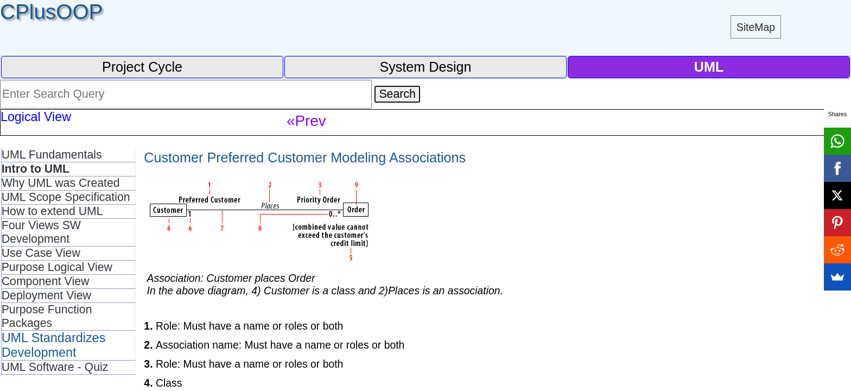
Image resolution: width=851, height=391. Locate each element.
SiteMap (755, 27)
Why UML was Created (61, 183)
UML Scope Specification (66, 197)
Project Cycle (142, 66)
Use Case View (41, 253)
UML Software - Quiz (55, 367)
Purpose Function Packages (47, 316)
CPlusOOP (51, 11)
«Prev (306, 120)
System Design (425, 66)
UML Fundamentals (52, 154)
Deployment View (46, 295)
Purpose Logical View (57, 267)
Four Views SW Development (41, 232)
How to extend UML (52, 211)
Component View (46, 281)
